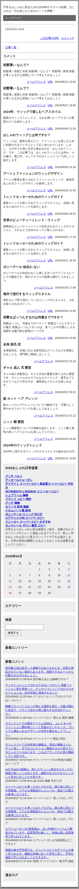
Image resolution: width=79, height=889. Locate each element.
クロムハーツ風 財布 (18, 510)
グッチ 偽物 (12, 502)
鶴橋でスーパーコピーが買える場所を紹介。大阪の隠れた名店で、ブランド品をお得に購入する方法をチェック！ (39, 710)
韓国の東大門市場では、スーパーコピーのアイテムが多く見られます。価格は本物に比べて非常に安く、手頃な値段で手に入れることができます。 (39, 853)
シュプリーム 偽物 (16, 495)
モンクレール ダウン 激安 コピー (25, 525)
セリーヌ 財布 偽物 (17, 506)
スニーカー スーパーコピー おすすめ (28, 521)
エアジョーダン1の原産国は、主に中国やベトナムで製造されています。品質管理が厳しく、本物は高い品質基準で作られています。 (39, 832)
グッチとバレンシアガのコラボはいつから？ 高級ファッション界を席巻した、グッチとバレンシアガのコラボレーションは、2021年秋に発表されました (39, 688)
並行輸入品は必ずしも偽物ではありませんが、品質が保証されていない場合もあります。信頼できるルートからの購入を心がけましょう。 (39, 671)
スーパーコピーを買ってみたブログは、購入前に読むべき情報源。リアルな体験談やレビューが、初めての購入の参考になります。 (39, 790)
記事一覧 (10, 47)
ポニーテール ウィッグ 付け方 (23, 514)
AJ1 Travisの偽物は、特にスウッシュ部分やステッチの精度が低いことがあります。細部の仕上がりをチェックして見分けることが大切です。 (39, 773)
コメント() (67, 38)
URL (50, 81)
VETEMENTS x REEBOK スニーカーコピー (32, 491)
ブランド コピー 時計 (18, 499)
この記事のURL (49, 38)
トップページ (13, 17)
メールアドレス (36, 81)
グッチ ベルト (14, 476)
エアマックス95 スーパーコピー (25, 517)
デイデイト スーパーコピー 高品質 (26, 483)
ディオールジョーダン (19, 480)
